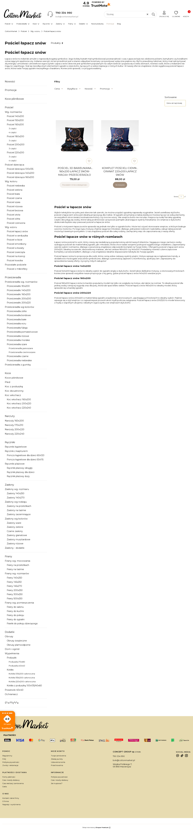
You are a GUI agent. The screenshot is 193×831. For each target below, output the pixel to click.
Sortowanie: (171, 97)
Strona (176, 196)
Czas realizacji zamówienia (13, 783)
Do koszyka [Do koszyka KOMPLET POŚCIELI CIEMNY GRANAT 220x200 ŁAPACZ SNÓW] (120, 185)
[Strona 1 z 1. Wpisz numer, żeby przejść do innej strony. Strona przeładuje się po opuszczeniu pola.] (181, 196)
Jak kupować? (56, 783)
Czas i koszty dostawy (11, 780)
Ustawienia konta (58, 762)
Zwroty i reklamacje (10, 765)
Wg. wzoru (35, 31)
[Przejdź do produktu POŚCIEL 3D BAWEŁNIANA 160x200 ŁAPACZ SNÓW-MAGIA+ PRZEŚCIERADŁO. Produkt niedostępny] (74, 139)
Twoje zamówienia (58, 756)
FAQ (4, 759)
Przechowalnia (57, 765)
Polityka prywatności (10, 762)
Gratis (4, 787)
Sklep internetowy (95, 827)
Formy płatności (8, 777)
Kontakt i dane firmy (10, 798)
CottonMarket (11, 31)
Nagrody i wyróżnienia (11, 804)
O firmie (5, 801)
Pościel (24, 31)
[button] (153, 14)
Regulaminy (7, 756)
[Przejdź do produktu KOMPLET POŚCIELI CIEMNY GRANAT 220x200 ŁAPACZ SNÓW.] (120, 139)
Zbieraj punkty (57, 759)
